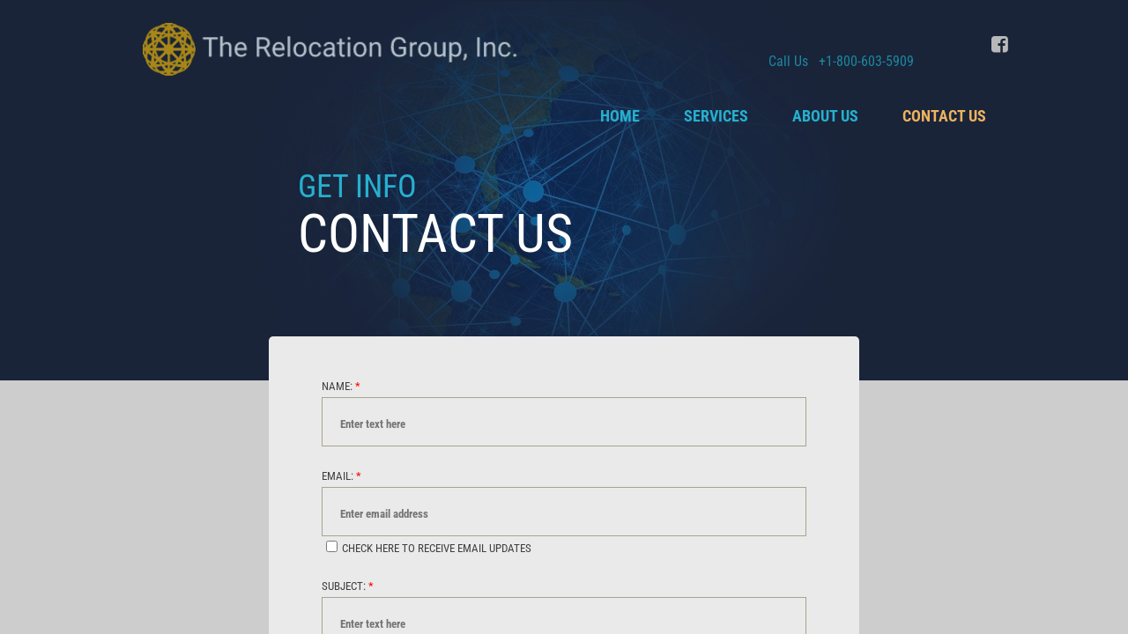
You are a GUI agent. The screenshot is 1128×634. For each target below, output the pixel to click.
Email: (341, 476)
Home (620, 116)
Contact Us (944, 116)
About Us (825, 116)
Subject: (348, 586)
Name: (341, 386)
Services (716, 116)
